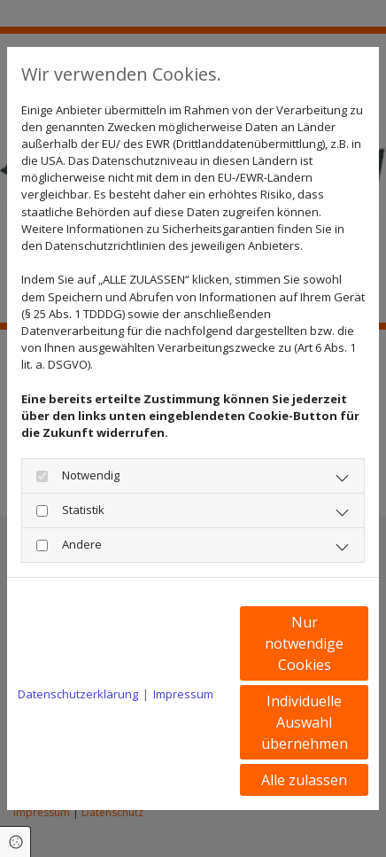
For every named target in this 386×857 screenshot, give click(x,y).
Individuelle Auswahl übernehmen (304, 722)
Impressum (183, 694)
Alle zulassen (304, 780)
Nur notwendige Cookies (304, 643)
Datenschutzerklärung (78, 694)
